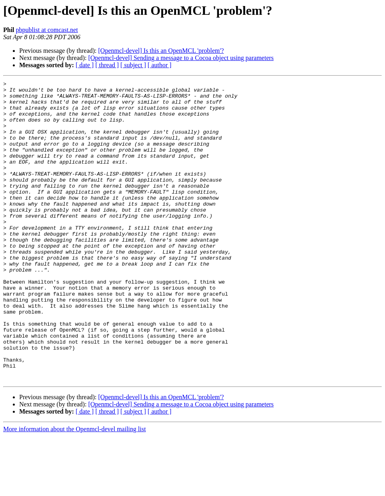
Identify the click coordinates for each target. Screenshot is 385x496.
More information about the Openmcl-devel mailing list (74, 489)
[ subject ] (133, 65)
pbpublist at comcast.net (47, 29)
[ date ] (85, 65)
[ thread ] (107, 65)
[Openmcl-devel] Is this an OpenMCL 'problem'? (161, 50)
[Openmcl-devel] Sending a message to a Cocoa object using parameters (180, 57)
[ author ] (160, 65)
